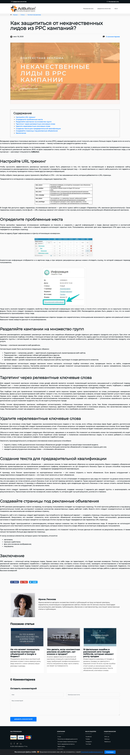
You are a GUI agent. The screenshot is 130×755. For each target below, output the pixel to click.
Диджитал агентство (19, 1)
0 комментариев (113, 37)
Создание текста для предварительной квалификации (38, 129)
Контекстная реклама (34, 15)
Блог (116, 8)
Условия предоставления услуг (67, 741)
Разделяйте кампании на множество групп (33, 122)
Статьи (22, 15)
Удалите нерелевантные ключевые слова (33, 126)
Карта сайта (61, 746)
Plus (23, 582)
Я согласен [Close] (110, 752)
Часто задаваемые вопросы (66, 744)
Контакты (60, 749)
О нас (59, 736)
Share (14, 582)
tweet (32, 582)
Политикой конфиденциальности (92, 752)
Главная (15, 15)
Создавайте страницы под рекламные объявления (37, 131)
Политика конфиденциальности (68, 739)
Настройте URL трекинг (25, 117)
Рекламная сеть (113, 1)
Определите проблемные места (29, 119)
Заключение (21, 133)
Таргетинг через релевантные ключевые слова (35, 124)
